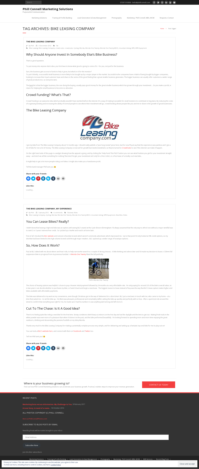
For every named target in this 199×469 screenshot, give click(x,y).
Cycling (76, 48)
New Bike (119, 215)
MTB (133, 48)
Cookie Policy (56, 465)
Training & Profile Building (62, 18)
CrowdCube (126, 148)
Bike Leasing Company (47, 48)
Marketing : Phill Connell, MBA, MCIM (140, 18)
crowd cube (59, 48)
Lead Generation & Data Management (91, 18)
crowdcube (69, 48)
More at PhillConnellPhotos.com (35, 419)
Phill (32, 46)
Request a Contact (167, 18)
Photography (117, 18)
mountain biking (125, 48)
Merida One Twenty (92, 48)
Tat (57, 46)
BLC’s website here (45, 331)
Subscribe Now (31, 445)
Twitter (87, 331)
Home (162, 29)
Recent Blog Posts (162, 459)
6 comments (58, 213)
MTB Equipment (141, 48)
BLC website (49, 236)
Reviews (70, 213)
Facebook (77, 331)
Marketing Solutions (39, 18)
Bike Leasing (33, 48)
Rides (76, 213)
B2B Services (147, 459)
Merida (82, 48)
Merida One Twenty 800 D (109, 48)
